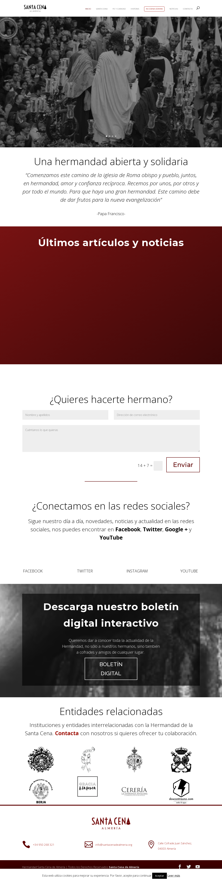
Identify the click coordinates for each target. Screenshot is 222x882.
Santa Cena (102, 9)
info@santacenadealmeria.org (113, 844)
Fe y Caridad (119, 9)
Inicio (88, 9)
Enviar (183, 465)
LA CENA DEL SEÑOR (111, 113)
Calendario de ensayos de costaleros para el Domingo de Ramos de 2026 (48, 312)
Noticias (174, 9)
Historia (135, 9)
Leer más (174, 876)
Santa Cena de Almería (124, 867)
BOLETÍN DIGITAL (111, 669)
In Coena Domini (154, 9)
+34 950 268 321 (43, 844)
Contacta (188, 9)
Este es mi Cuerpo (111, 61)
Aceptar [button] (159, 875)
